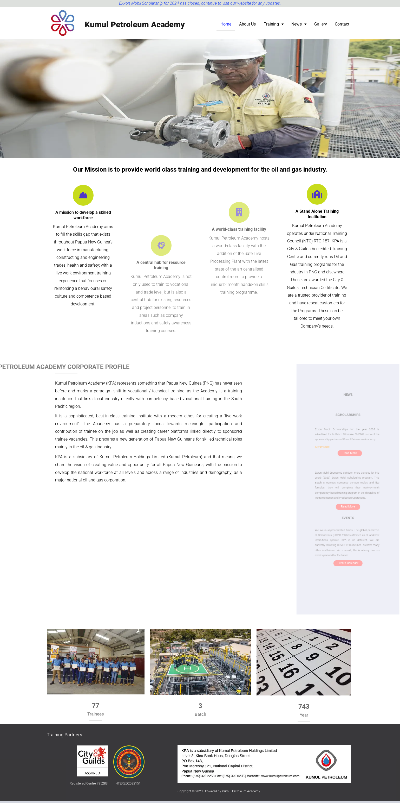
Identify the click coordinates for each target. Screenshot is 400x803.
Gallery (320, 26)
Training (274, 26)
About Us (248, 26)
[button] (274, 26)
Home (226, 26)
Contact (342, 26)
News (299, 26)
